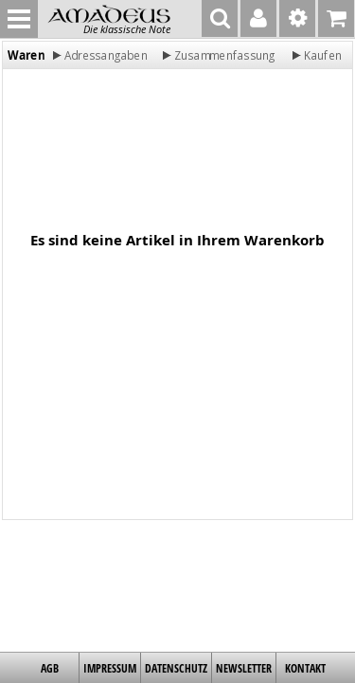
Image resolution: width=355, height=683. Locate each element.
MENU (19, 19)
